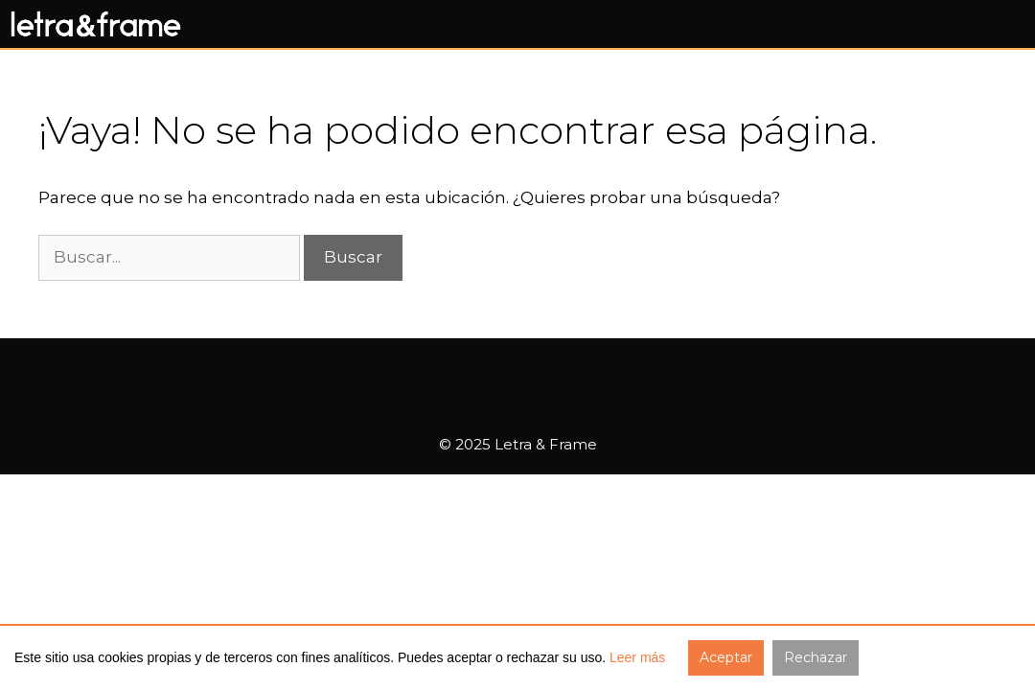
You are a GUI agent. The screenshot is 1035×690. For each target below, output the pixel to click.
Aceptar (726, 657)
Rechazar (815, 657)
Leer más (637, 657)
